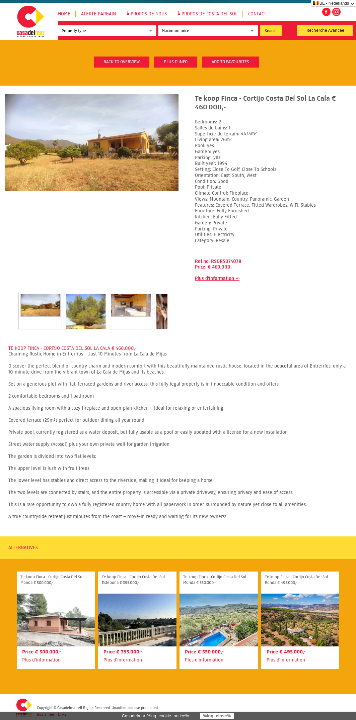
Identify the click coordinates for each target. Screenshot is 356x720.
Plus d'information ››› (217, 278)
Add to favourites (230, 62)
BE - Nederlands (331, 3)
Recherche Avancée (325, 30)
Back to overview (121, 62)
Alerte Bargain (98, 14)
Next (175, 303)
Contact (257, 14)
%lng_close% (217, 715)
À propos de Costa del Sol (207, 14)
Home (64, 14)
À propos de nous (147, 14)
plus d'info (176, 62)
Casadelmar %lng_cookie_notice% (155, 715)
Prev (10, 303)
